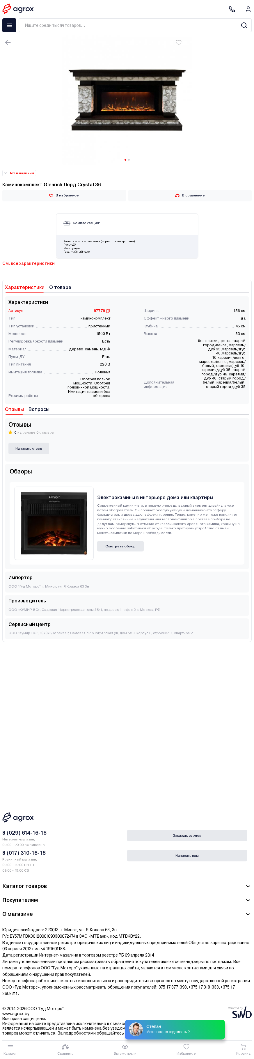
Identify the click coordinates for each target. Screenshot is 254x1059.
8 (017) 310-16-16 (24, 853)
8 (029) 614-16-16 (24, 833)
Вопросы (39, 409)
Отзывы (14, 409)
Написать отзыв (28, 448)
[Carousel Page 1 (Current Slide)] (125, 160)
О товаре (60, 287)
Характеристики (25, 287)
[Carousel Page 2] (129, 160)
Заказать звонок (187, 835)
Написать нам (187, 856)
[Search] (244, 25)
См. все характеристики (28, 263)
